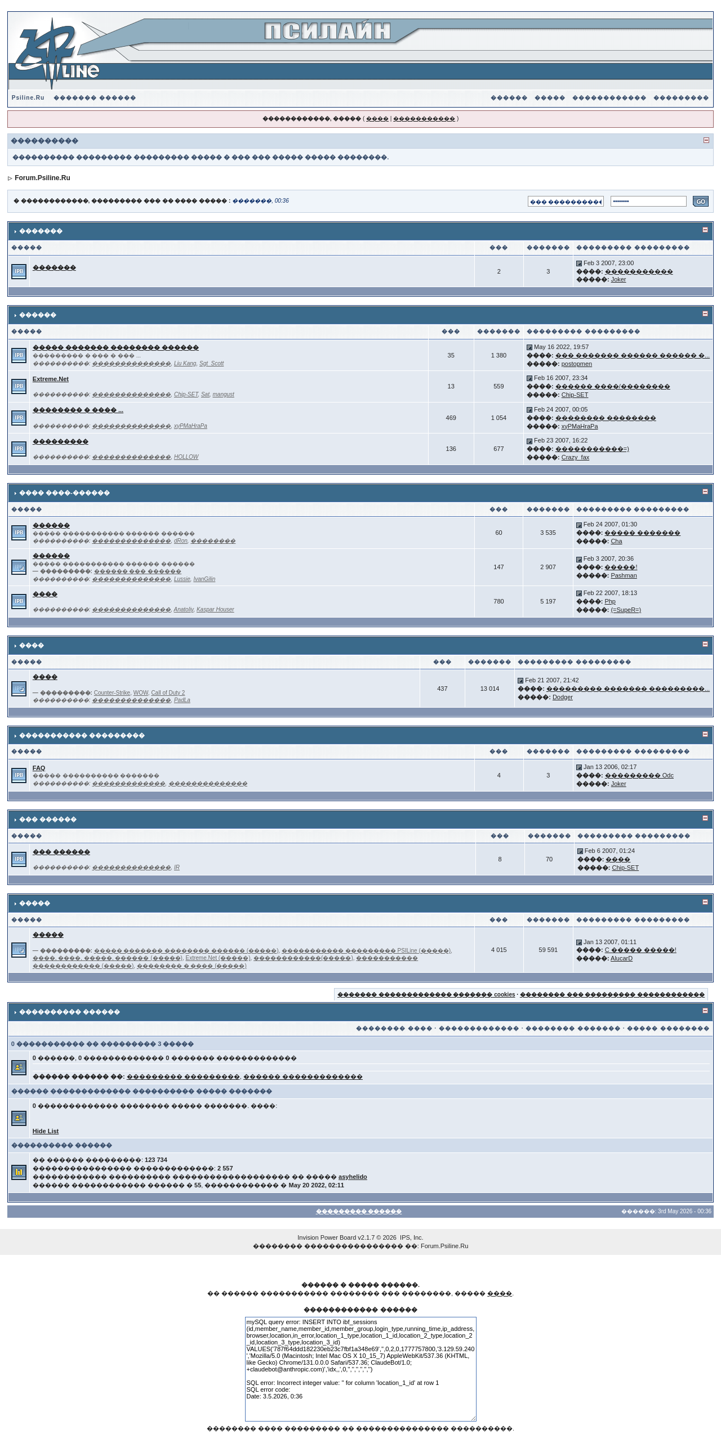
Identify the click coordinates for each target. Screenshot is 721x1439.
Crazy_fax (576, 457)
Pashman (624, 575)
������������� (128, 783)
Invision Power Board (326, 1237)
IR (177, 867)
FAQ (39, 768)
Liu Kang (185, 363)
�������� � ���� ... (78, 409)
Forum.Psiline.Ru (42, 178)
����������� (424, 118)
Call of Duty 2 (168, 693)
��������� (681, 98)
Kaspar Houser (215, 609)
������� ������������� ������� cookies (426, 994)
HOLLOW (186, 457)
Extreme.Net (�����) (217, 958)
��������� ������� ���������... (628, 688)
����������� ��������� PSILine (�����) (366, 951)
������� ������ (95, 98)
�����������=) (592, 448)
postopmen (577, 363)
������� (41, 230)
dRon (181, 541)
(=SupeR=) (626, 609)
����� (550, 98)
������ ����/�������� (612, 386)
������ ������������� (303, 1076)
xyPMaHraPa (190, 426)
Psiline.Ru (28, 98)
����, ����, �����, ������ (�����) (108, 958)
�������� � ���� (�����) (192, 966)
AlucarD (622, 958)
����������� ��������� (82, 735)
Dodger (563, 697)
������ (509, 98)
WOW (140, 693)
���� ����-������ (64, 492)
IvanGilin (204, 579)
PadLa (182, 700)
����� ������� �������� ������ (116, 347)
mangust (223, 394)
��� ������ (48, 819)
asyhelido (353, 1176)
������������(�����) (303, 958)
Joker (618, 279)
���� (377, 118)
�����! (620, 567)
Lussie (182, 579)
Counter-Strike (112, 693)
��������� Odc (639, 775)
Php (610, 601)
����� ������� (642, 532)
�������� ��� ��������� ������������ (612, 994)
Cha (616, 541)
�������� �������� (605, 417)
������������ (609, 98)
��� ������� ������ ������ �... (632, 355)
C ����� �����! (641, 949)
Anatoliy (184, 609)
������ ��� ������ (138, 571)
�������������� (131, 363)
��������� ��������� (183, 1076)
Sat (205, 394)
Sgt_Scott (211, 363)
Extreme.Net (51, 379)
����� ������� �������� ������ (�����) (186, 951)
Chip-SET (186, 394)
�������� (212, 541)
